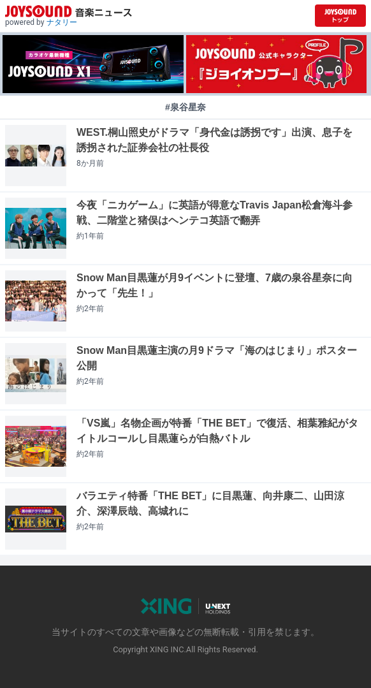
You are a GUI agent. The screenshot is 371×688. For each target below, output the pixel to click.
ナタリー (62, 22)
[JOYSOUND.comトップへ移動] (340, 15)
